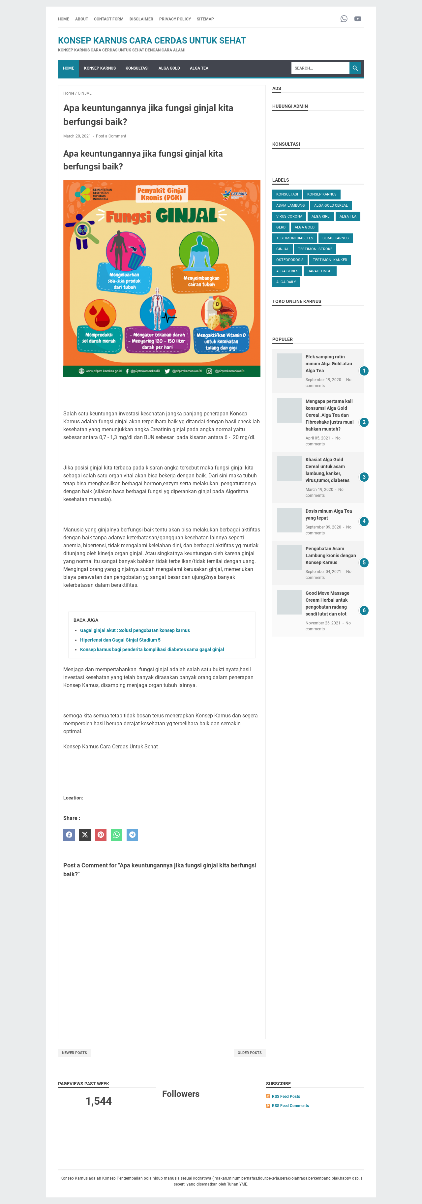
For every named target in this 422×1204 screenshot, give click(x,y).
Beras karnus (335, 238)
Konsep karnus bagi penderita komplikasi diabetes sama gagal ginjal (152, 649)
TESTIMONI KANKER (330, 260)
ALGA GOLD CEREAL (331, 205)
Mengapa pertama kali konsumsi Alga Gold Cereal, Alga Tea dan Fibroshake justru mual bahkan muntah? (330, 415)
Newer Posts (74, 1053)
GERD (281, 227)
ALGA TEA (199, 68)
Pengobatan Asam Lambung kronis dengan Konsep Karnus (331, 555)
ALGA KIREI (321, 216)
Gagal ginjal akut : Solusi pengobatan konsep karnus (135, 630)
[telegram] (132, 835)
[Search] (320, 68)
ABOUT (81, 19)
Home (63, 19)
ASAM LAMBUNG (290, 205)
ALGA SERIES (287, 271)
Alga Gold (305, 227)
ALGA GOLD (169, 68)
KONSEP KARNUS (100, 68)
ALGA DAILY (286, 282)
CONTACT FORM (109, 19)
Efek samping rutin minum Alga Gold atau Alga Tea (329, 363)
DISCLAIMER (141, 19)
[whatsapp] (116, 835)
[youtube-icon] (358, 19)
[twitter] (85, 835)
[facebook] (69, 835)
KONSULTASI (137, 68)
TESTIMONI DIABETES (294, 238)
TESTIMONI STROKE (315, 249)
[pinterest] (100, 835)
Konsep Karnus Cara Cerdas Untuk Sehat (152, 40)
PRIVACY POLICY (175, 19)
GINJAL (282, 249)
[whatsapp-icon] (344, 19)
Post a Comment (111, 136)
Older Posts (250, 1053)
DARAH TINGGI (320, 271)
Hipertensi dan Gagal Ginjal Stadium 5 (120, 640)
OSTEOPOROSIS (290, 260)
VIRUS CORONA (289, 216)
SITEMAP (205, 19)
